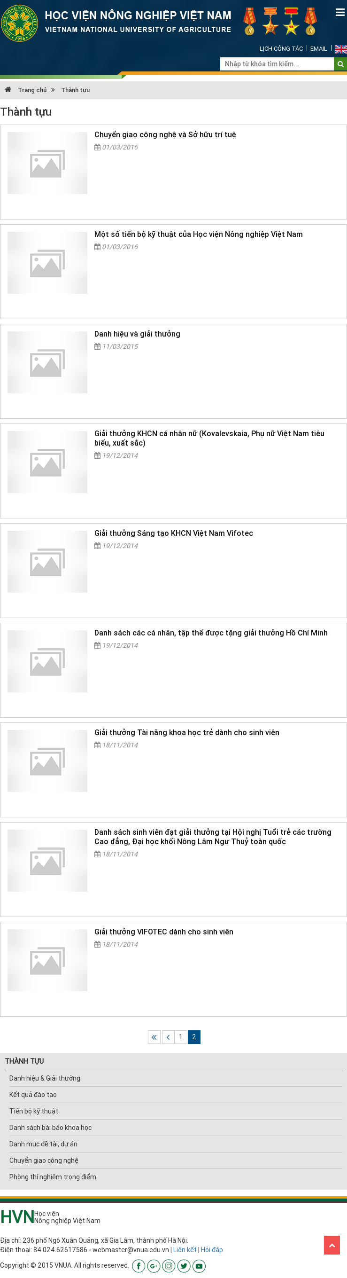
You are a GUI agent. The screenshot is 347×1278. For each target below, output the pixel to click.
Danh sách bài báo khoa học (50, 1127)
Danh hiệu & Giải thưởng (44, 1078)
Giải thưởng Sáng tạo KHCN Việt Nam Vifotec (173, 533)
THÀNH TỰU (24, 1061)
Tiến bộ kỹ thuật (33, 1111)
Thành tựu (75, 90)
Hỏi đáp (212, 1250)
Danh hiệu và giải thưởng (137, 333)
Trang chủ (25, 90)
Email (318, 49)
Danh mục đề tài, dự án (43, 1144)
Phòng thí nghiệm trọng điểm (52, 1177)
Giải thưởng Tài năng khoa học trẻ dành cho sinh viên (186, 732)
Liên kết (185, 1250)
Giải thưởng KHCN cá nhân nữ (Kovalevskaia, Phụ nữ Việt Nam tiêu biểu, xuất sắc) (209, 438)
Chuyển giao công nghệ (43, 1160)
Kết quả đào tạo (33, 1094)
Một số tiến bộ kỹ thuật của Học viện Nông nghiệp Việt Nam (198, 234)
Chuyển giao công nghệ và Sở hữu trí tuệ (165, 134)
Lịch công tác (281, 49)
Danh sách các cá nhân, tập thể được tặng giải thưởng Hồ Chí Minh (211, 632)
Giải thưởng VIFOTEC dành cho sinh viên (163, 931)
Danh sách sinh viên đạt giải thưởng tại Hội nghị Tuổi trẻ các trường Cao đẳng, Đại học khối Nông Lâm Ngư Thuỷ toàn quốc (213, 836)
